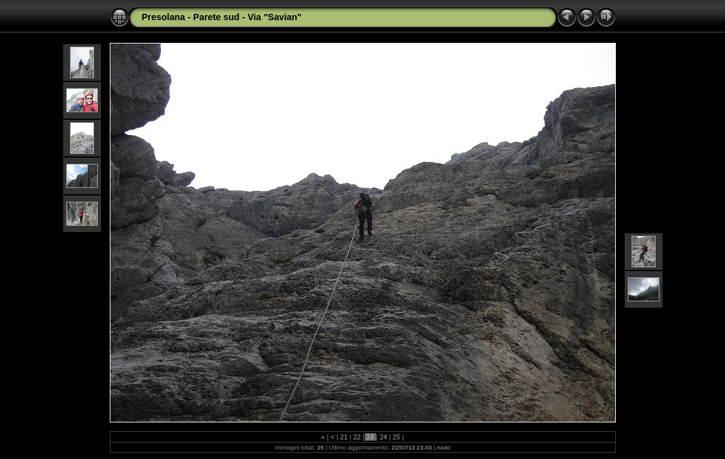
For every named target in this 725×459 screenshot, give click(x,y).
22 (357, 437)
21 (344, 437)
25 (396, 437)
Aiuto (444, 447)
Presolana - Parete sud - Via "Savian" (222, 17)
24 (383, 437)
